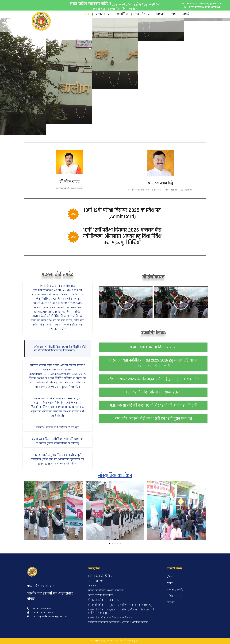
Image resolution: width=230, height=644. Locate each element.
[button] (57, 307)
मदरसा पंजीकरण (96, 581)
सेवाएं (169, 583)
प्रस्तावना (103, 14)
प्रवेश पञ (92, 585)
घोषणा (160, 14)
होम (87, 14)
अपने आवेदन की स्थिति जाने (101, 576)
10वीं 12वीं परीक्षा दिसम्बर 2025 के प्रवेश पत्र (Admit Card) (122, 213)
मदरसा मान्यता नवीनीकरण (100, 595)
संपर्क (186, 14)
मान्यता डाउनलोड (175, 589)
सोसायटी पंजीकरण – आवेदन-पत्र (103, 600)
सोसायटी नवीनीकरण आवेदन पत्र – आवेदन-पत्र (110, 617)
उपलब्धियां (122, 14)
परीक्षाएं (170, 602)
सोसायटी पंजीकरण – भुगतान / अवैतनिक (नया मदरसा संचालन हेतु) (120, 605)
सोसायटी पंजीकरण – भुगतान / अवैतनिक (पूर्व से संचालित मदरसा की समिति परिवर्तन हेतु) (121, 611)
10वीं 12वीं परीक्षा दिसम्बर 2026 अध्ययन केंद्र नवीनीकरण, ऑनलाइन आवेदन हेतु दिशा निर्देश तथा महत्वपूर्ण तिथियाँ (122, 236)
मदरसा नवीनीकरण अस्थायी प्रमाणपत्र (106, 590)
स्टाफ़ (173, 14)
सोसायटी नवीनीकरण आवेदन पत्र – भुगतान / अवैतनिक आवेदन (118, 622)
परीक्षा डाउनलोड (174, 596)
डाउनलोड (142, 14)
